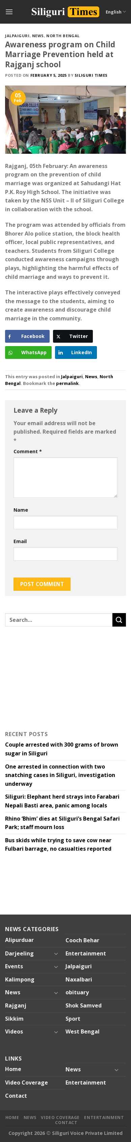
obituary (77, 992)
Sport (73, 1018)
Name (21, 510)
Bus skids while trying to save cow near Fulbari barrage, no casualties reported (58, 844)
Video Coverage (26, 1082)
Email (20, 541)
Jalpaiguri (17, 35)
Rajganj (15, 1005)
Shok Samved (84, 1005)
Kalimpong (19, 979)
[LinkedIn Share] (76, 352)
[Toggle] (56, 953)
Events (14, 966)
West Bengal (83, 1031)
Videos (14, 1031)
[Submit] (119, 619)
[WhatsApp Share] (28, 352)
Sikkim (14, 1018)
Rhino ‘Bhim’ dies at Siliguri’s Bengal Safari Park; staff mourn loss (62, 823)
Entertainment (86, 953)
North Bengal (63, 35)
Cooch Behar (82, 940)
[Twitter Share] (73, 336)
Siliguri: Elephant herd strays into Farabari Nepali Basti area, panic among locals (62, 801)
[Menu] (9, 11)
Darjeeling (19, 953)
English (116, 11)
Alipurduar (19, 940)
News (38, 35)
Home (13, 1069)
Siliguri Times (91, 75)
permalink (67, 383)
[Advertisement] (47, 677)
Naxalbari (79, 979)
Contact (16, 1095)
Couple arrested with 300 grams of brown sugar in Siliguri (61, 749)
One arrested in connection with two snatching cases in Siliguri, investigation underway (60, 775)
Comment (28, 451)
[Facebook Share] (27, 336)
